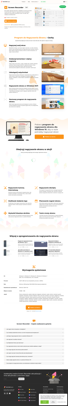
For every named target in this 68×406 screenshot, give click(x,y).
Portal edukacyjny (60, 389)
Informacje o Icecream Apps (48, 389)
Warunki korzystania (60, 392)
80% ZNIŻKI (43, 1)
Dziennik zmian (38, 311)
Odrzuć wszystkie (53, 402)
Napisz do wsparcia (60, 390)
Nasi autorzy (45, 392)
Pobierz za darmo (10, 21)
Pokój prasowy (45, 390)
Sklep (29, 1)
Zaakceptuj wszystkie (44, 402)
